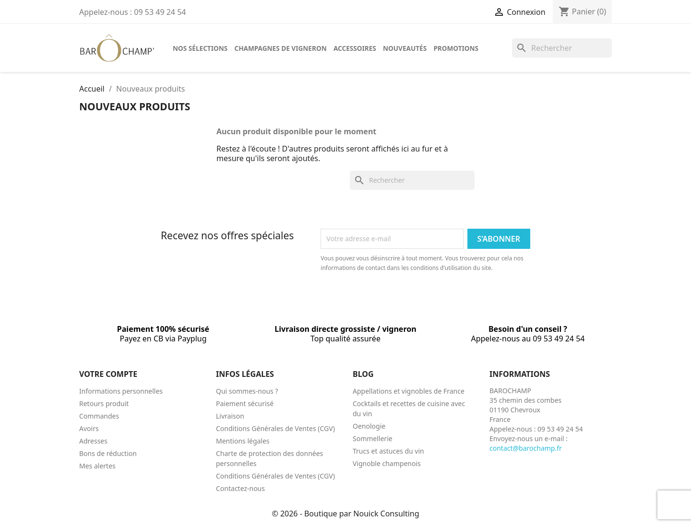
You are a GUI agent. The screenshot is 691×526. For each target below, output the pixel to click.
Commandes (99, 416)
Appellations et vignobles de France (409, 391)
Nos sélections (200, 48)
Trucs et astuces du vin (388, 451)
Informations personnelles (121, 391)
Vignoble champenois (387, 463)
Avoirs (89, 428)
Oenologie (369, 426)
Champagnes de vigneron (280, 48)
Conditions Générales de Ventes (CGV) (275, 428)
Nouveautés (405, 48)
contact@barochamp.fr (525, 448)
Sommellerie (373, 438)
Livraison (230, 416)
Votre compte (108, 374)
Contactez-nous (240, 488)
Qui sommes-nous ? (247, 391)
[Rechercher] (562, 48)
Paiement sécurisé (245, 403)
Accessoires (355, 48)
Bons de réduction (108, 453)
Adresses (93, 440)
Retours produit (104, 403)
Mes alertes (97, 465)
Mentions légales (243, 440)
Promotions (455, 48)
